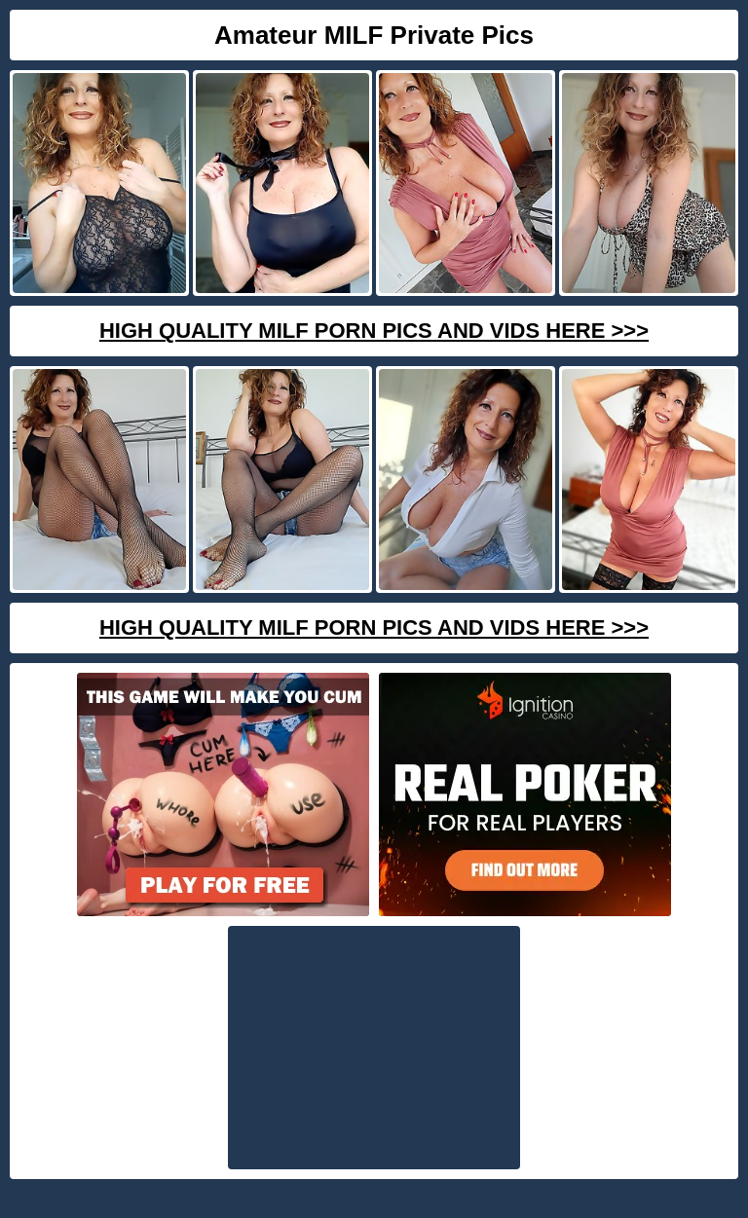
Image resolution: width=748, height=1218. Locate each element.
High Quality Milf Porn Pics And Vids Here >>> (374, 330)
